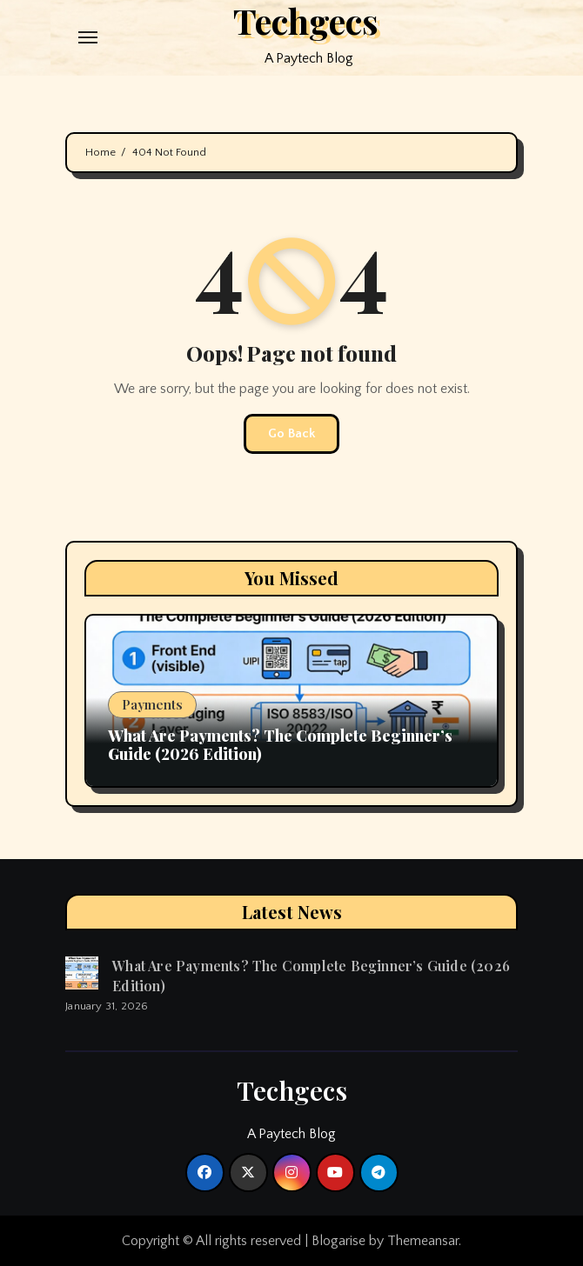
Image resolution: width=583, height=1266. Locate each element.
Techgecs (292, 1090)
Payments (152, 704)
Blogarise (338, 1241)
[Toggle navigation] (88, 37)
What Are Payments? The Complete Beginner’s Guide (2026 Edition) (280, 745)
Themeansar (423, 1241)
